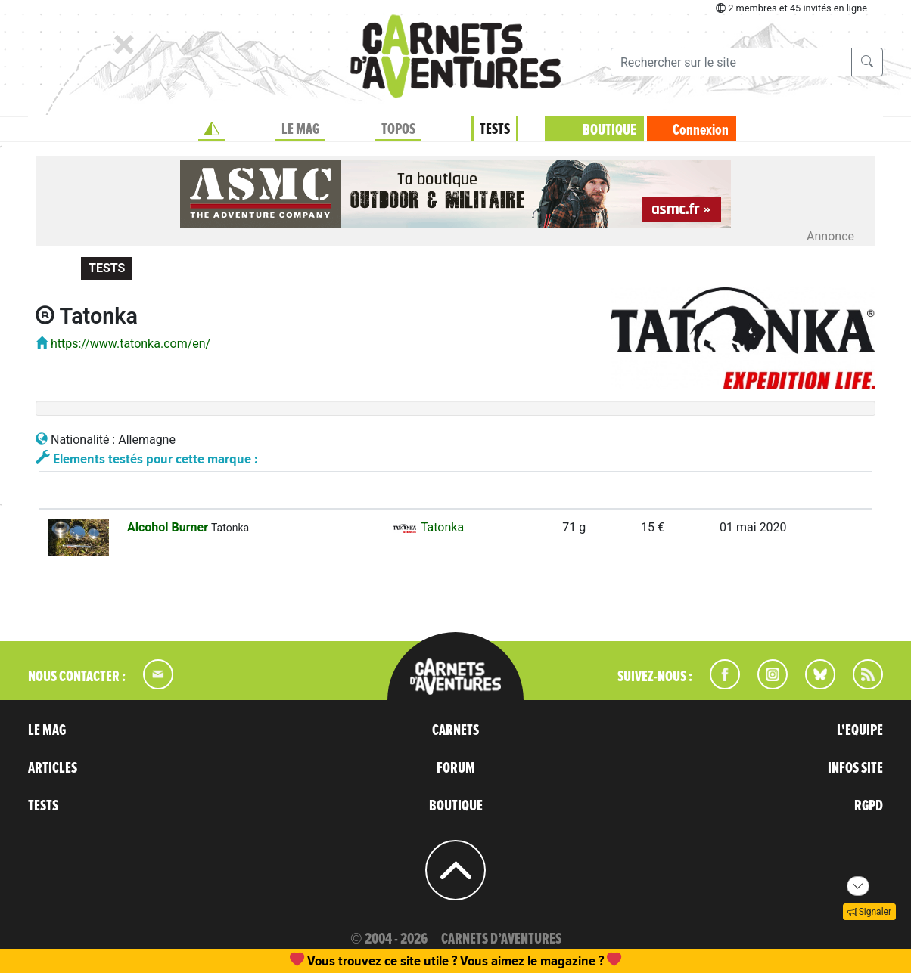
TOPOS (398, 129)
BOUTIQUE (609, 130)
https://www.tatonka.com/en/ (130, 343)
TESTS (495, 129)
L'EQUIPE (860, 730)
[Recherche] (731, 62)
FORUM (456, 768)
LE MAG (300, 129)
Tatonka (428, 527)
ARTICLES (52, 768)
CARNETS (455, 730)
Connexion (701, 130)
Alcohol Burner (169, 527)
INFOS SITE (855, 768)
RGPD (868, 805)
